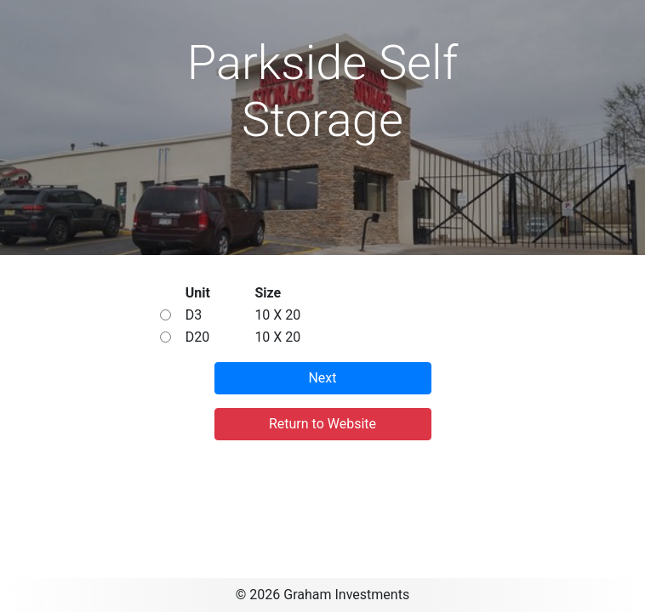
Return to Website (322, 424)
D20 (197, 337)
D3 (194, 315)
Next (322, 378)
